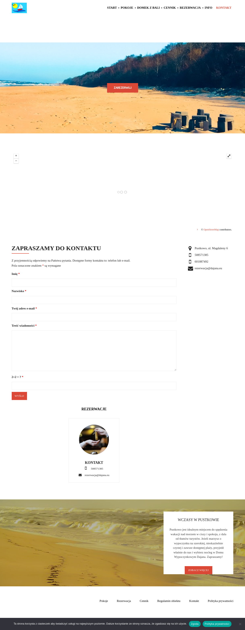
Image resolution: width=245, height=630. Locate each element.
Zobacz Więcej (198, 570)
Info (208, 7)
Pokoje (127, 7)
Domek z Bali (148, 7)
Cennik (170, 7)
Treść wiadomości (24, 325)
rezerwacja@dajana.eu (97, 475)
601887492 (201, 261)
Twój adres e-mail (24, 308)
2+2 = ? (17, 377)
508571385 (201, 254)
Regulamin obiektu (168, 601)
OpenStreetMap (211, 229)
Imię (16, 273)
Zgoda (195, 623)
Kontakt (223, 7)
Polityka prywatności (220, 601)
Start (112, 7)
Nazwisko (19, 291)
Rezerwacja (190, 7)
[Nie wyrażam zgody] (240, 624)
